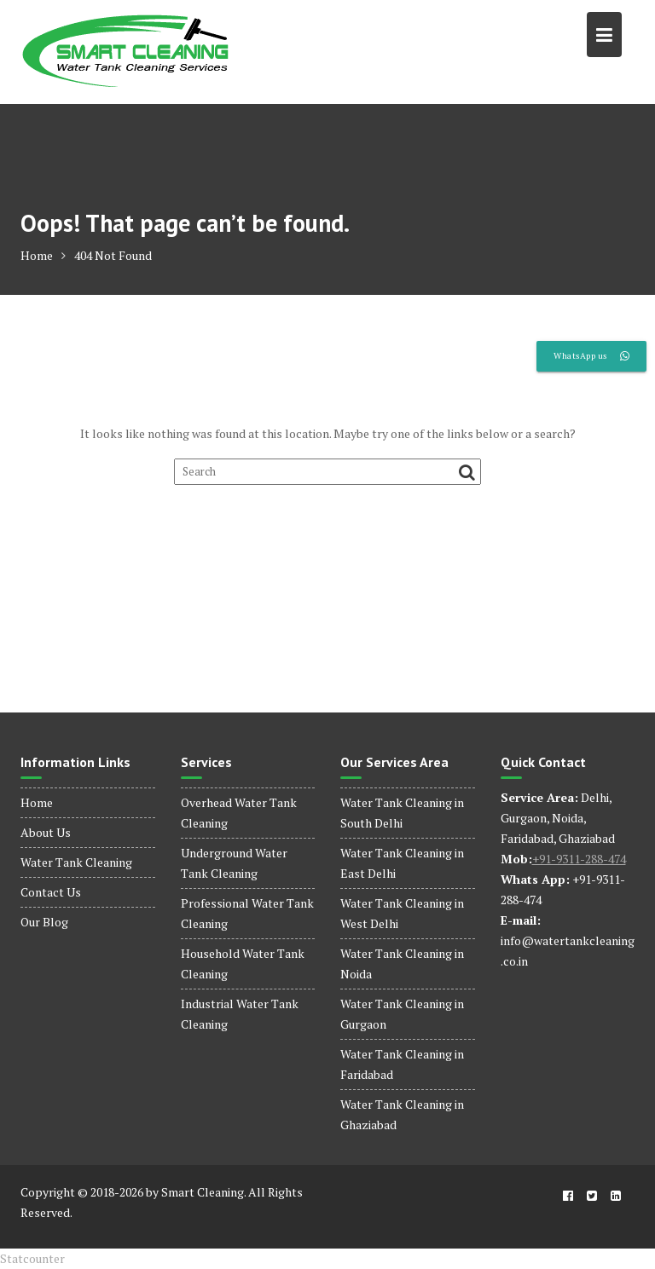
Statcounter (32, 1258)
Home (36, 802)
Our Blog (44, 922)
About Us (45, 832)
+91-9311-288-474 (579, 859)
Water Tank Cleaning (76, 862)
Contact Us (50, 892)
